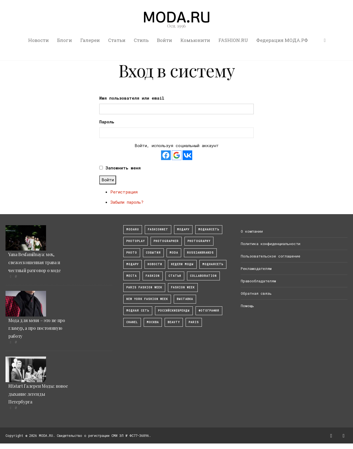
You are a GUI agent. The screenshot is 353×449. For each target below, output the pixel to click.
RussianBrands (200, 252)
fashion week (183, 287)
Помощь (247, 305)
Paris (194, 322)
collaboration (203, 276)
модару (183, 229)
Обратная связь (256, 293)
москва (153, 322)
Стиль (141, 40)
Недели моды (182, 264)
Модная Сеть (137, 310)
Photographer (166, 241)
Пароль (106, 121)
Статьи (116, 40)
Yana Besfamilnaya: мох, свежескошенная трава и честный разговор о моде (34, 262)
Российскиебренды (174, 310)
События (153, 252)
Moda (174, 252)
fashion (153, 276)
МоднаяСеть (208, 229)
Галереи (90, 40)
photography (199, 241)
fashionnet (158, 229)
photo (131, 252)
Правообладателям (258, 280)
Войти (164, 40)
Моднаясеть (212, 264)
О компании (252, 231)
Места (131, 276)
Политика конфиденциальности (270, 243)
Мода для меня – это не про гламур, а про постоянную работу (36, 328)
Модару (132, 264)
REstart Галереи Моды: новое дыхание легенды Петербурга (38, 394)
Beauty (174, 322)
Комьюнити (195, 40)
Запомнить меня (123, 168)
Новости (38, 40)
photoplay (135, 241)
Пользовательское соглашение (270, 256)
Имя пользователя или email (131, 98)
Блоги (64, 40)
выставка (185, 299)
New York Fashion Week (147, 299)
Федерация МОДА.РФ (282, 40)
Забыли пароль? (126, 202)
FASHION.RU (233, 40)
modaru (132, 229)
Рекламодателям (256, 268)
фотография (209, 310)
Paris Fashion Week (144, 287)
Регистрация (124, 192)
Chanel (132, 322)
